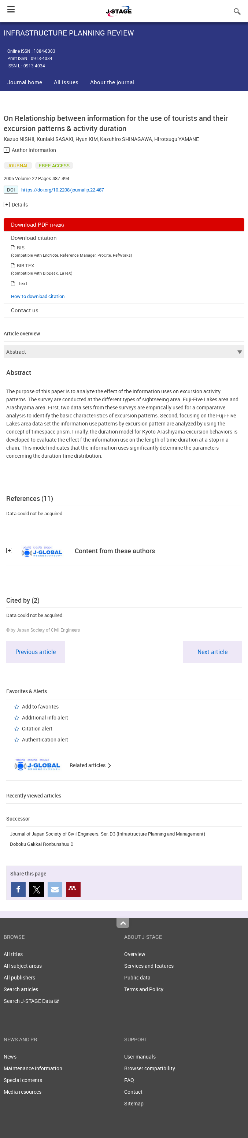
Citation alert (37, 728)
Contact (133, 1091)
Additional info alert (45, 717)
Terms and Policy (143, 989)
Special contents (23, 1079)
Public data (137, 977)
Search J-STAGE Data (31, 1000)
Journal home (24, 82)
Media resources (22, 1091)
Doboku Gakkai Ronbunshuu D (42, 844)
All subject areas (23, 965)
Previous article (35, 652)
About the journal (112, 82)
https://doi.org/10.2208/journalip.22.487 (62, 189)
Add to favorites (40, 706)
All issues (66, 82)
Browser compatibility (149, 1068)
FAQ (129, 1079)
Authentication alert (45, 739)
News (10, 1056)
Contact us (24, 310)
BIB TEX (25, 265)
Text (22, 283)
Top (122, 923)
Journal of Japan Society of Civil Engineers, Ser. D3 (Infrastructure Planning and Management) (107, 833)
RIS (21, 247)
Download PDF (37, 224)
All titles (13, 954)
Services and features (149, 965)
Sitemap (134, 1103)
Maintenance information (33, 1068)
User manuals (140, 1056)
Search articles (21, 989)
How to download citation (37, 296)
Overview (134, 954)
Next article (212, 652)
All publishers (19, 977)
